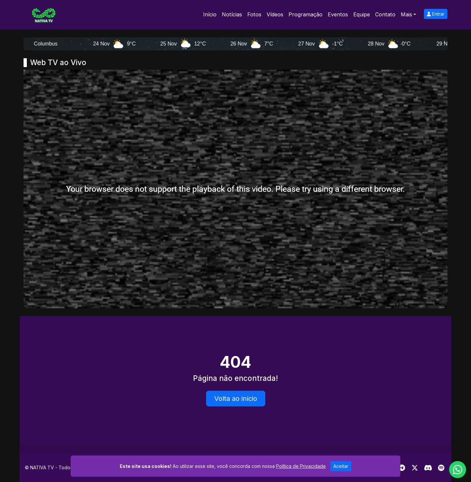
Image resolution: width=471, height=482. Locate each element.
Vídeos (275, 14)
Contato (385, 14)
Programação (305, 14)
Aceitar (340, 466)
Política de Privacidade (301, 466)
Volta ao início (235, 398)
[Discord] (428, 468)
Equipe (361, 14)
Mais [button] (406, 14)
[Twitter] (414, 468)
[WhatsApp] (457, 469)
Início (210, 14)
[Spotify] (441, 468)
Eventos (338, 14)
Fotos (254, 14)
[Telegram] (402, 468)
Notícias (232, 14)
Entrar (436, 14)
